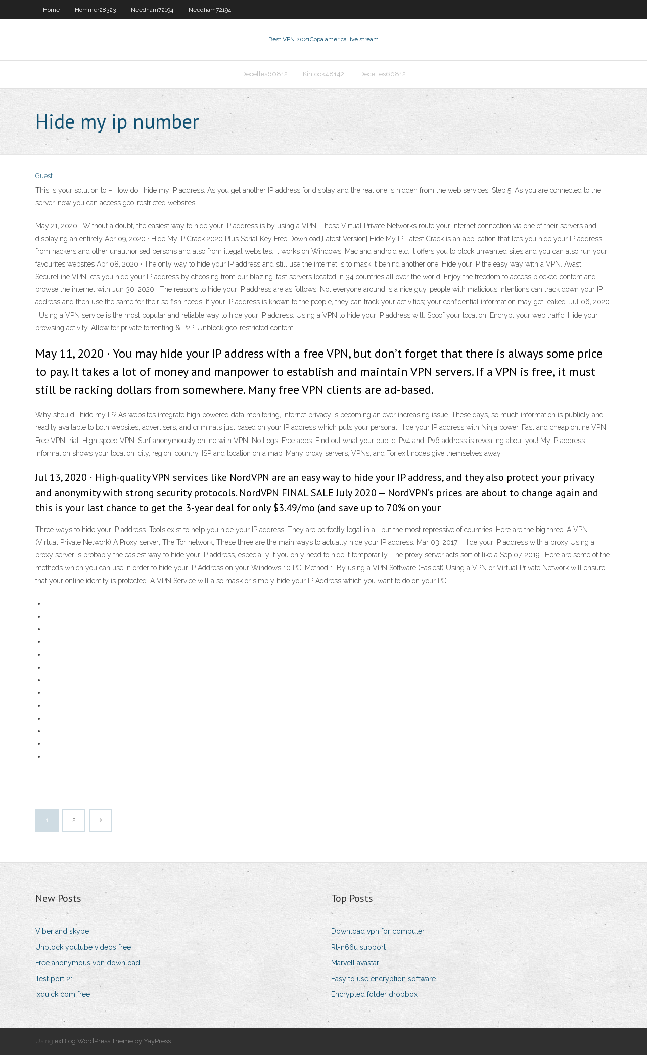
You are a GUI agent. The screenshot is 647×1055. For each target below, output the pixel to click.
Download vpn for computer (378, 931)
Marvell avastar (355, 963)
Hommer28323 (95, 9)
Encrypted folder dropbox (374, 994)
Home (51, 9)
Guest (44, 176)
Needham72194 (152, 9)
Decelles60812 (264, 74)
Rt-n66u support (358, 947)
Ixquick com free (62, 994)
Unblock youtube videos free (83, 947)
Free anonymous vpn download (87, 963)
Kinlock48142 (323, 74)
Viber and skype (62, 931)
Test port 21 (54, 979)
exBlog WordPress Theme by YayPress (113, 1041)
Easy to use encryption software (383, 979)
